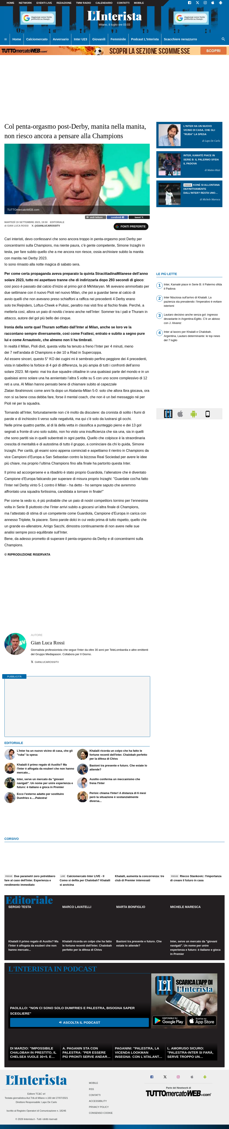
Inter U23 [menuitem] (80, 39)
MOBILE (139, 3)
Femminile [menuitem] (118, 39)
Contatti (95, 1095)
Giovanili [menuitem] (98, 39)
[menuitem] (5, 39)
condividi (117, 217)
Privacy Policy (99, 1107)
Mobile (93, 1083)
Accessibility (98, 1101)
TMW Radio (83, 3)
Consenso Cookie (101, 1113)
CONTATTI (123, 3)
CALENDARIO (104, 3)
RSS (91, 1089)
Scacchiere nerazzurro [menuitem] (180, 39)
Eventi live (44, 3)
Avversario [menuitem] (61, 39)
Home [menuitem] (17, 39)
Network (25, 3)
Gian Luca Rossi (18, 225)
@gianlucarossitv (45, 225)
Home (10, 3)
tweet (139, 217)
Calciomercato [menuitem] (37, 39)
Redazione (64, 3)
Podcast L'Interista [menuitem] (145, 39)
